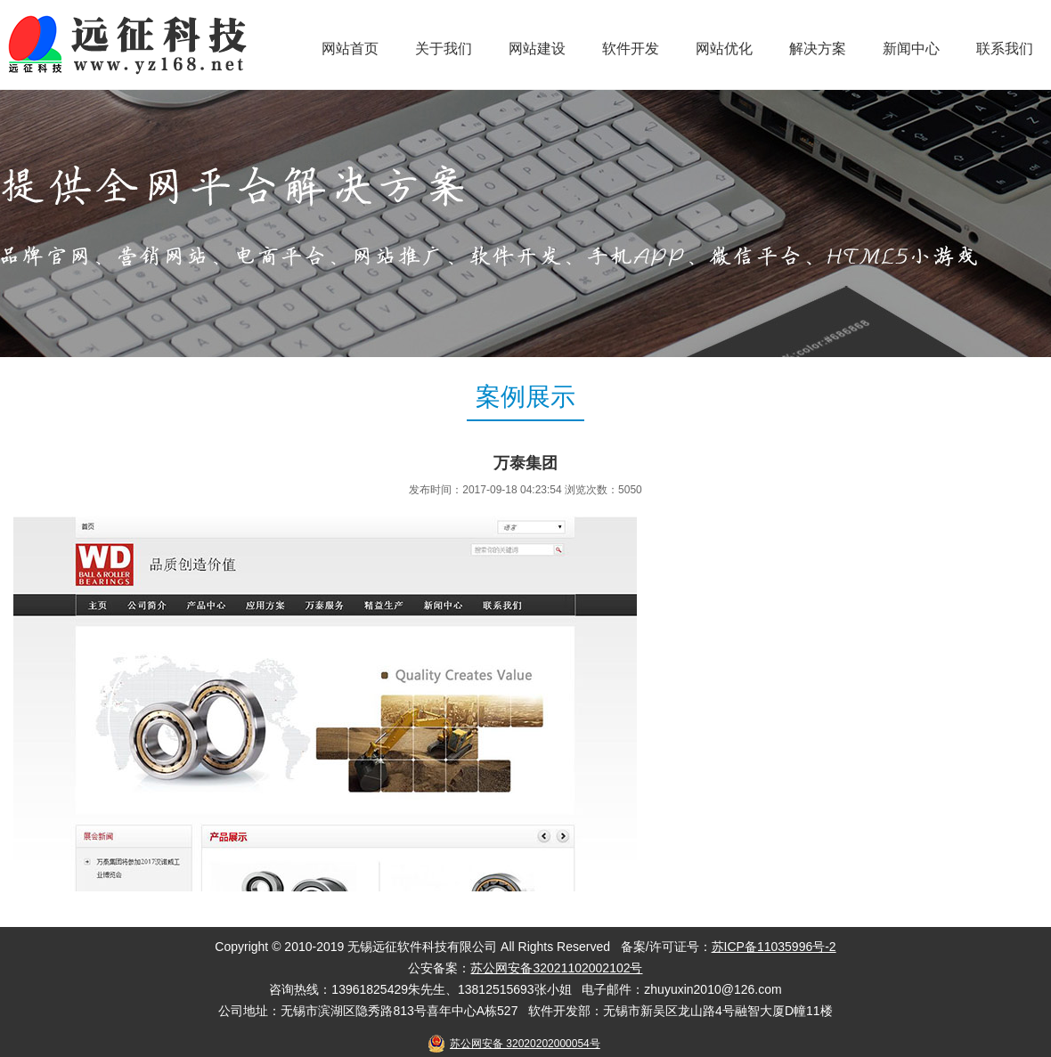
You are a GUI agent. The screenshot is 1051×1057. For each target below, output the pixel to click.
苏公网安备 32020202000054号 (525, 1043)
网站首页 (350, 48)
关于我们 (443, 48)
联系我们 (1004, 48)
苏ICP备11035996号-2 (774, 946)
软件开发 (630, 48)
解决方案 (817, 48)
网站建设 (537, 48)
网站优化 (724, 48)
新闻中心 (911, 48)
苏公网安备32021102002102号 (556, 968)
